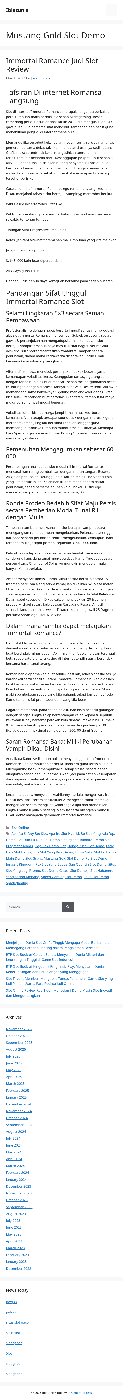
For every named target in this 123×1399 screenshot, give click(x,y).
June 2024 (14, 1145)
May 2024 (13, 1152)
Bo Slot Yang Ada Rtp (97, 833)
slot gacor (14, 1343)
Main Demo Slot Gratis (24, 858)
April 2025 (14, 1076)
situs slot (13, 1332)
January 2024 (16, 1179)
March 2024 (15, 1165)
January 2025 (16, 1097)
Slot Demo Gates (55, 870)
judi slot (12, 1312)
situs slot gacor (18, 1322)
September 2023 (19, 1206)
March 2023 (15, 1248)
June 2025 (14, 1063)
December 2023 (18, 1186)
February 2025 (17, 1090)
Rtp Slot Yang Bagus (51, 864)
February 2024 (17, 1172)
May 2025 (13, 1070)
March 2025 (15, 1083)
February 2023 (17, 1254)
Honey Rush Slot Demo (85, 846)
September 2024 (19, 1124)
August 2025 (16, 1049)
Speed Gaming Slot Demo (61, 876)
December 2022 (18, 1268)
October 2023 (17, 1200)
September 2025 (19, 1042)
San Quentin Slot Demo (88, 864)
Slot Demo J (79, 870)
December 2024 (18, 1104)
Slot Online (20, 827)
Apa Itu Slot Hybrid (64, 833)
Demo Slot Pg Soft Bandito (71, 839)
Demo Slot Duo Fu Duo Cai (27, 839)
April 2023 (14, 1241)
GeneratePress (81, 1393)
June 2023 (14, 1227)
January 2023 (16, 1261)
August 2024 (16, 1131)
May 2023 (13, 1234)
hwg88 (11, 1302)
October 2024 (17, 1117)
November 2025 (19, 1028)
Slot (9, 1353)
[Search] (68, 907)
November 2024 (19, 1111)
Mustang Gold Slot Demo (64, 858)
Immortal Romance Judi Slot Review (52, 65)
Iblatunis (17, 10)
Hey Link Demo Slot (50, 846)
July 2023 (13, 1220)
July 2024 (13, 1138)
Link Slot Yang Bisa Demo (53, 852)
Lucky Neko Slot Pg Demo (95, 852)
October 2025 (17, 1035)
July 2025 (13, 1056)
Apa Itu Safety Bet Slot (29, 833)
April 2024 (14, 1159)
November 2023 (19, 1193)
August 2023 (16, 1213)
